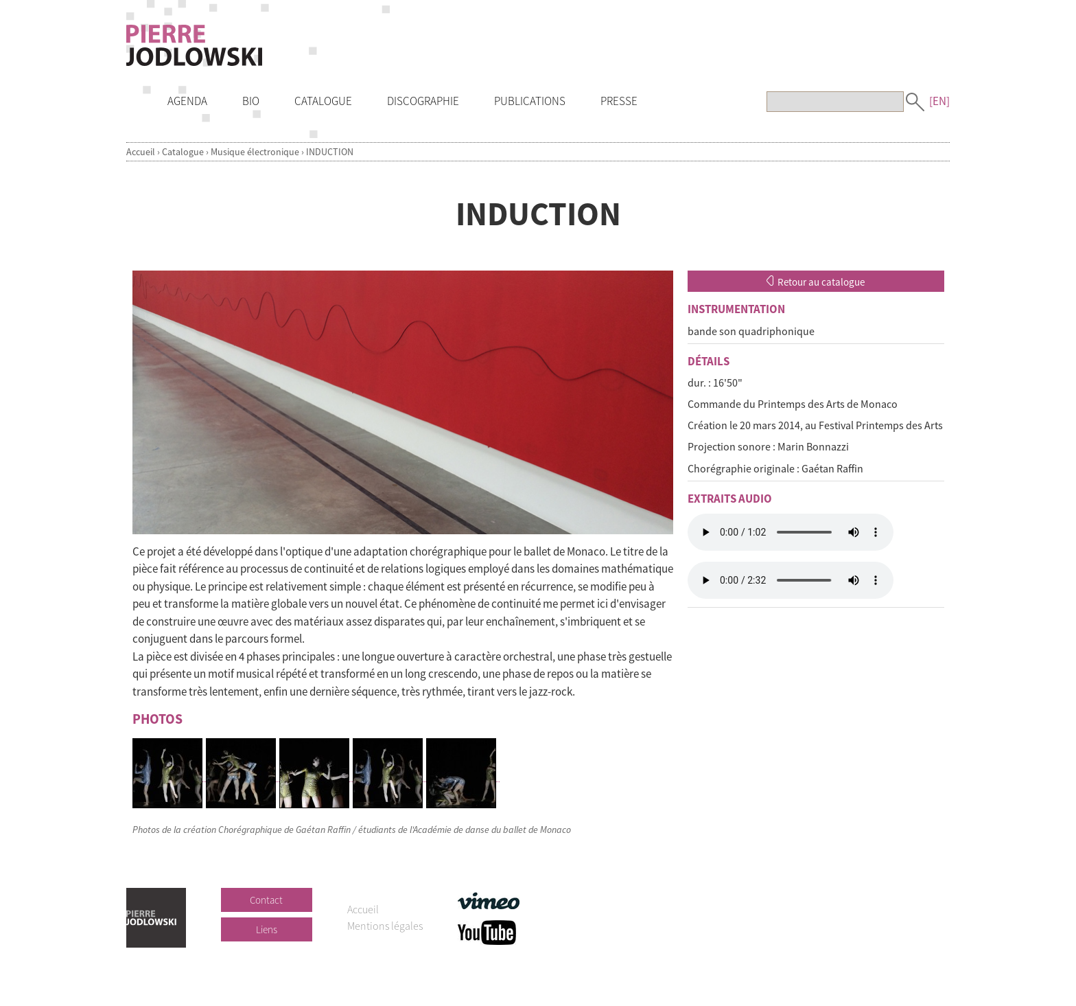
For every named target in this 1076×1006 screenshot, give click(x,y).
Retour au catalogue (816, 281)
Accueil (140, 152)
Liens (266, 929)
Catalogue (183, 152)
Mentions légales (385, 926)
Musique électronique (255, 152)
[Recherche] (835, 101)
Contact (266, 899)
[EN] (939, 100)
